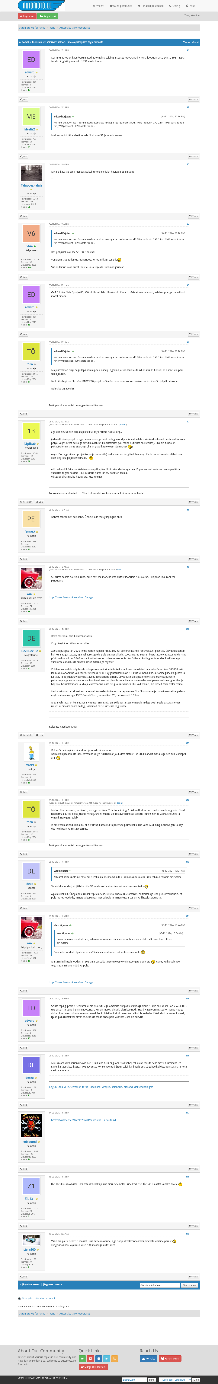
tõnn (30, 364)
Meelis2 (29, 129)
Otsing (174, 5)
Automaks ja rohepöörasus (74, 27)
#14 (187, 916)
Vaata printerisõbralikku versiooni (38, 1298)
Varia (52, 27)
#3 (188, 164)
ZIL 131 (30, 1199)
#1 (188, 50)
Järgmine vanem (31, 1284)
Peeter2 (29, 532)
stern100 (30, 1249)
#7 (188, 422)
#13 (187, 862)
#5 (188, 285)
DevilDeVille (29, 651)
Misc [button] (191, 5)
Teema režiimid (191, 42)
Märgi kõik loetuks (93, 1366)
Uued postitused (121, 5)
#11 (187, 743)
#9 (188, 567)
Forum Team (170, 1358)
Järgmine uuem (51, 1284)
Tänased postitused (151, 5)
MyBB (32, 1378)
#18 (187, 1177)
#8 (188, 510)
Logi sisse (27, 16)
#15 (187, 999)
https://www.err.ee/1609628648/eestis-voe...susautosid (83, 1120)
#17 (187, 1113)
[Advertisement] (109, 1335)
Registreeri (48, 16)
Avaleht (98, 5)
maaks (29, 765)
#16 (187, 1056)
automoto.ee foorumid (32, 27)
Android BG (61, 1378)
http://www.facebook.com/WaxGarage (71, 597)
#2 (188, 107)
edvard (29, 72)
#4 (188, 224)
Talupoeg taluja (31, 185)
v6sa (30, 246)
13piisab (30, 444)
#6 (188, 342)
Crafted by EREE (43, 1378)
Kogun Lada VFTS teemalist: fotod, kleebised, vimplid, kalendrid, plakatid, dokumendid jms (101, 1086)
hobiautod (29, 1142)
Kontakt (148, 1358)
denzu (29, 1078)
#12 (187, 800)
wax (29, 594)
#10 (187, 629)
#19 (187, 1234)
